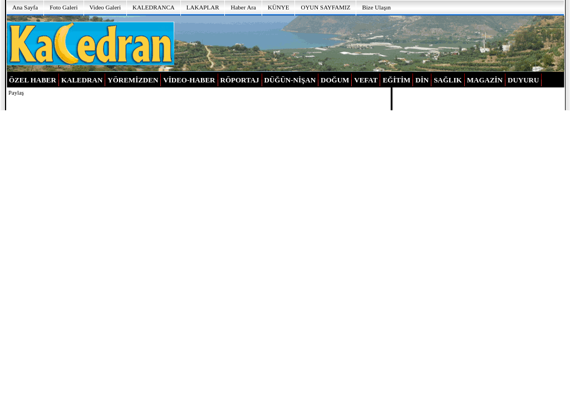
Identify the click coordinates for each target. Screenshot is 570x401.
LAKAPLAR (202, 7)
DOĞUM (335, 80)
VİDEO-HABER (189, 80)
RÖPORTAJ (239, 80)
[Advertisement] (369, 42)
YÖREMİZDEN (132, 80)
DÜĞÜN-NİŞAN (290, 80)
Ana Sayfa (25, 7)
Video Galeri (105, 7)
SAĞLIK (448, 80)
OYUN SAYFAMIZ (325, 7)
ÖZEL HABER (32, 80)
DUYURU (523, 80)
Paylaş (16, 93)
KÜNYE (278, 7)
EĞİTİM (396, 80)
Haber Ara (243, 7)
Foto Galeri (63, 7)
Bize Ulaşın (376, 7)
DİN (422, 80)
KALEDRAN (81, 80)
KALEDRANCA (153, 7)
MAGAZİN (485, 80)
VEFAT (365, 80)
